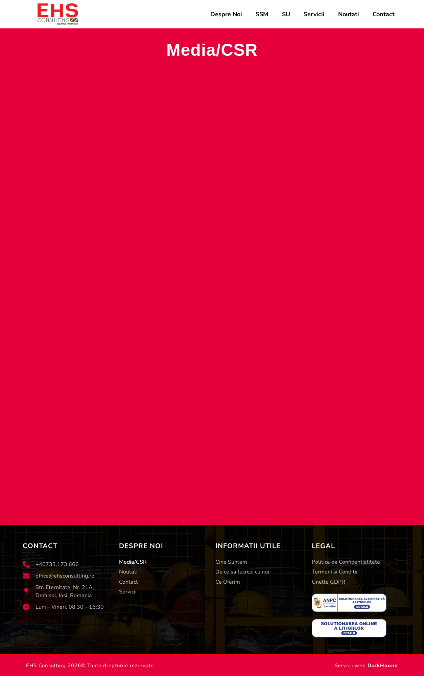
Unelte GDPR (328, 582)
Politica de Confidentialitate (346, 562)
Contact (384, 14)
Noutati (348, 14)
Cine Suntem (231, 562)
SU (286, 14)
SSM (262, 14)
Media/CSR (133, 562)
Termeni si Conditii (334, 572)
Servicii (314, 14)
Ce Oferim (227, 582)
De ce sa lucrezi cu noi (242, 572)
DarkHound (383, 666)
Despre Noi (226, 14)
